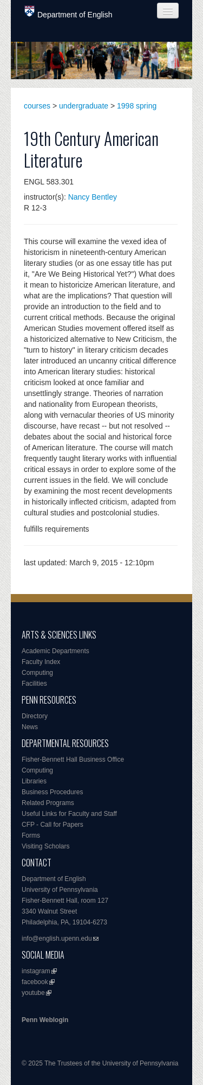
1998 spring (136, 105)
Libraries (34, 781)
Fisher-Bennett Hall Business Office (73, 759)
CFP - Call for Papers (52, 824)
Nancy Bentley (92, 197)
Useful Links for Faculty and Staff (69, 814)
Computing (37, 672)
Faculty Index (41, 662)
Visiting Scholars (46, 846)
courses (37, 105)
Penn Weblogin (45, 1020)
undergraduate (83, 105)
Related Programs (48, 803)
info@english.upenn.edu (57, 938)
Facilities (34, 683)
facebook (35, 982)
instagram (36, 971)
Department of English (68, 12)
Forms (31, 835)
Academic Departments (55, 651)
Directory (35, 716)
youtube (33, 993)
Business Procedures (52, 792)
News (30, 727)
